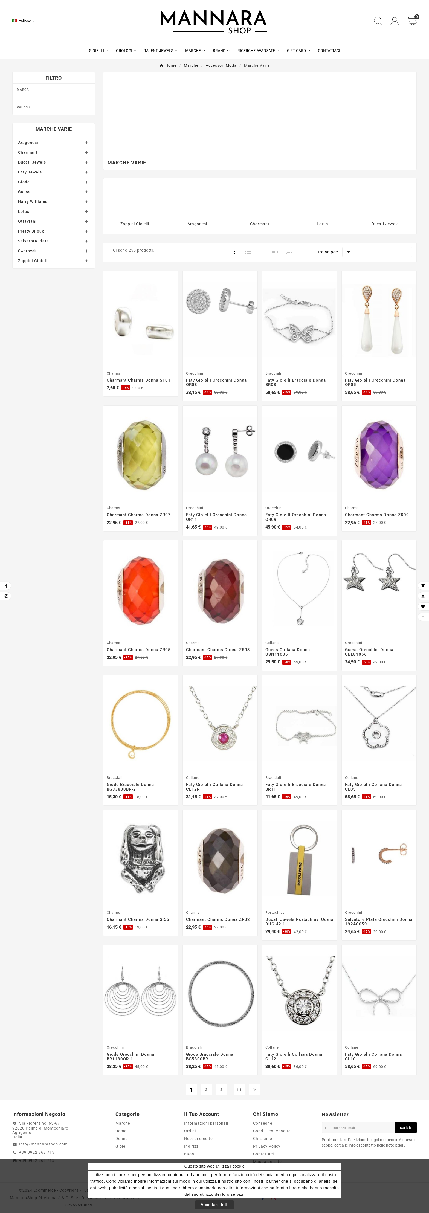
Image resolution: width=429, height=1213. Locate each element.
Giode (24, 247)
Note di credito (198, 1138)
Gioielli (122, 1146)
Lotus (23, 277)
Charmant (56, 99)
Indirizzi (192, 1146)
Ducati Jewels (56, 108)
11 (239, 1089)
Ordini (190, 1131)
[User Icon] (394, 21)
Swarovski (28, 316)
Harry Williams (56, 143)
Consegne (262, 1123)
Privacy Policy (266, 1146)
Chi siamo (262, 1138)
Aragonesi (28, 208)
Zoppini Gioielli (33, 326)
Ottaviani (27, 287)
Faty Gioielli (56, 117)
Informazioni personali (206, 1123)
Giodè (56, 125)
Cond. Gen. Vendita (272, 1131)
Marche (122, 1123)
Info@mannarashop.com (43, 1144)
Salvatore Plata (33, 306)
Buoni (189, 1154)
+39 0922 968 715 (36, 1152)
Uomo (121, 1131)
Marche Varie (54, 195)
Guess (56, 134)
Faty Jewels (30, 238)
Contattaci (263, 1154)
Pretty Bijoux (31, 297)
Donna (121, 1138)
